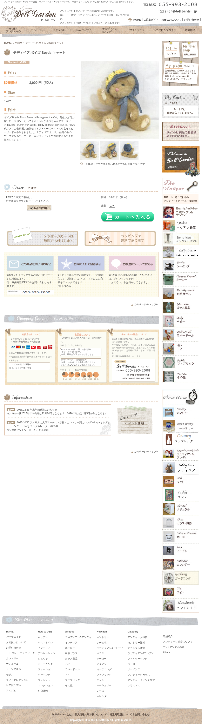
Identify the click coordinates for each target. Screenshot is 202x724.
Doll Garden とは (62, 714)
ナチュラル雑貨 (136, 648)
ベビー (69, 664)
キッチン (43, 637)
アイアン (102, 664)
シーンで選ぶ (13, 669)
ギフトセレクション (17, 679)
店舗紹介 (168, 636)
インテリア (44, 648)
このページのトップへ (146, 304)
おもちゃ (43, 658)
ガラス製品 (71, 658)
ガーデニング (45, 664)
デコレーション (46, 653)
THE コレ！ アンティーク (20, 653)
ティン (100, 680)
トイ (67, 674)
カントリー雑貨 (136, 642)
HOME (137, 19)
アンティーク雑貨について (178, 641)
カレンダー (103, 696)
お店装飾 (43, 690)
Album (166, 652)
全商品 (18, 42)
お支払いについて (171, 19)
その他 (69, 685)
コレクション (45, 685)
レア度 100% (13, 685)
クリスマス (134, 685)
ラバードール (72, 669)
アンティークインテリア (141, 680)
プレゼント (44, 680)
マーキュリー (104, 685)
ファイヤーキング (137, 658)
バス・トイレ (45, 642)
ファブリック (72, 680)
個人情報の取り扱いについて (91, 714)
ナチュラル (12, 663)
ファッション (45, 669)
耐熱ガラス (71, 653)
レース (100, 690)
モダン (10, 674)
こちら (72, 365)
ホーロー (70, 648)
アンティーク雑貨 (137, 637)
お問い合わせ (191, 19)
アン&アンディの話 (173, 647)
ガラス (100, 653)
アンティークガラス (139, 674)
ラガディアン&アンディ (78, 637)
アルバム (11, 690)
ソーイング (44, 674)
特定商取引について (121, 714)
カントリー (12, 658)
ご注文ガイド (151, 19)
